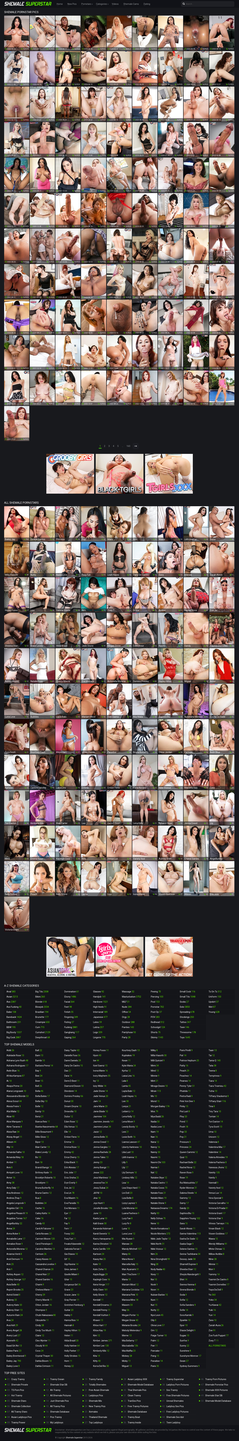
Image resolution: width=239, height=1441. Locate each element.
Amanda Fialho (16, 1152)
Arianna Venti (14, 1254)
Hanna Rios (71, 1320)
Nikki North (157, 1244)
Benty (39, 1111)
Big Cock (14, 1037)
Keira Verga (101, 1284)
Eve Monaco (72, 1208)
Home (60, 4)
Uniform (215, 996)
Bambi (40, 1060)
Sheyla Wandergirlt (190, 1274)
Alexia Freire (14, 1106)
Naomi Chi (158, 1162)
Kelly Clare (100, 1289)
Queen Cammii (189, 1152)
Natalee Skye (159, 1177)
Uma (212, 1132)
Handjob (99, 996)
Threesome (188, 1032)
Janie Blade (100, 1111)
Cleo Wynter (42, 1340)
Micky (126, 1361)
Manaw (127, 1244)
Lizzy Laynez (129, 1203)
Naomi (155, 1157)
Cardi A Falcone (44, 1228)
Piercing (157, 996)
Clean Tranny (134, 1395)
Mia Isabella (130, 1345)
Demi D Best (72, 1081)
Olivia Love (157, 1325)
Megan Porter (130, 1315)
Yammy (214, 1274)
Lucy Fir (126, 1223)
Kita (96, 1356)
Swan (184, 1361)
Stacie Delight (187, 1330)
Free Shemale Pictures (177, 1395)
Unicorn (214, 1137)
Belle (39, 1106)
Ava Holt (12, 1325)
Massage (128, 991)
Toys (185, 1037)
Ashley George (16, 1279)
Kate (97, 1264)
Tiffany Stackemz (219, 1096)
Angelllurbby (14, 1223)
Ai (9, 1081)
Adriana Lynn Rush (17, 1060)
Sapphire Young (190, 1218)
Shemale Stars (18, 1401)
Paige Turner (159, 1335)
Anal (11, 991)
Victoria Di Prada (218, 1208)
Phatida (185, 1091)
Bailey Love (13, 1366)
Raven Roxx (186, 1172)
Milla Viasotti (159, 1055)
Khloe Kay (99, 1330)
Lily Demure (129, 1172)
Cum (39, 1027)
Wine (213, 1259)
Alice (10, 1116)
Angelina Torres (17, 1218)
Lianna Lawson (131, 1142)
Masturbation (131, 996)
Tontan (214, 1116)
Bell (38, 1086)
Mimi (155, 1065)
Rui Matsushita (189, 1182)
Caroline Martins (45, 1249)
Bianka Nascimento (46, 1126)
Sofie (184, 1310)
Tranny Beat (134, 1417)
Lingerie (99, 1037)
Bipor (39, 1142)
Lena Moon (128, 1121)
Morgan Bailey (160, 1106)
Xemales (93, 1411)
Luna (126, 1228)
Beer (39, 1081)
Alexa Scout (14, 1101)
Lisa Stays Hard (131, 1188)
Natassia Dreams (161, 1208)
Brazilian (41, 1012)
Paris (155, 1366)
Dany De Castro (73, 1065)
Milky (154, 1050)
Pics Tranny (56, 1417)
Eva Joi (69, 1188)
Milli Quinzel (157, 1060)
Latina (98, 1027)
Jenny (97, 1162)
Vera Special (216, 1198)
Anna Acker (13, 1233)
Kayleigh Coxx (101, 1279)
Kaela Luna (100, 1218)
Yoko (213, 1300)
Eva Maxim (71, 1198)
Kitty (97, 1361)
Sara (184, 1223)
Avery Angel (14, 1330)
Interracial (100, 1012)
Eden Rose (71, 1121)
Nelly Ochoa (158, 1218)
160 (128, 446)
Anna (11, 1228)
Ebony (70, 996)
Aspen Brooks (15, 1289)
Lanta (126, 1086)
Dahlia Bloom (43, 1361)
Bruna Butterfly (44, 1188)
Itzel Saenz (100, 1065)
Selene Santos (188, 1249)
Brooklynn (41, 1182)
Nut (154, 1305)
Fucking (71, 1027)
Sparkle (185, 1320)
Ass (11, 1002)
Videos (115, 4)
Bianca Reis (42, 1121)
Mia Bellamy (129, 1340)
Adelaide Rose (15, 1055)
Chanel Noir (42, 1274)
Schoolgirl (158, 1027)
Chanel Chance (44, 1269)
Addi (10, 1050)
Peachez (186, 1076)
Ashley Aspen (15, 1274)
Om (154, 1330)
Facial (69, 1002)
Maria (126, 1279)
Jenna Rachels (102, 1152)
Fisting (69, 1022)
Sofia (184, 1300)
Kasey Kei (99, 1259)
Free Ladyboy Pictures (177, 1411)
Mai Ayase (128, 1238)
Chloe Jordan (43, 1305)
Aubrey (12, 1300)
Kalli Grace (100, 1223)
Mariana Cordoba (133, 1289)
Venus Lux (215, 1193)
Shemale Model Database (141, 1384)
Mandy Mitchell (131, 1249)
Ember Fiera (71, 1137)
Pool (155, 1002)
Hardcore (100, 1002)
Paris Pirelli (186, 1050)
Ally (10, 1147)
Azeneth (12, 1340)
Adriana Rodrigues (17, 1065)
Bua (38, 1198)
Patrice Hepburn (189, 1060)
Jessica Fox (100, 1182)
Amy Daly (13, 1188)
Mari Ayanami (130, 1269)
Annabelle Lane (16, 1238)
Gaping (70, 1037)
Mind (155, 1070)
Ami (9, 1167)
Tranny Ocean (57, 1379)
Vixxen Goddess (218, 1233)
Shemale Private (19, 1384)
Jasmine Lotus (102, 1126)
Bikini (40, 996)
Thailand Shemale (98, 1417)
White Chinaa (217, 1249)
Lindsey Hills (129, 1177)
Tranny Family (96, 1379)
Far (67, 1218)
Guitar (68, 1310)
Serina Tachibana (190, 1254)
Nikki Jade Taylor (161, 1238)
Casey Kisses (43, 1259)
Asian (12, 996)
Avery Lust (13, 1335)
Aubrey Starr (14, 1310)
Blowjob (42, 1007)
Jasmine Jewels (103, 1121)
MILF (126, 1002)
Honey (69, 1366)
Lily (125, 1167)
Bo (38, 1157)
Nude (127, 1007)
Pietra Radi (186, 1096)
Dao (67, 1070)
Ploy (183, 1116)
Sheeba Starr (188, 1269)
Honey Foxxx (101, 1050)
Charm (39, 1284)
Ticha (213, 1091)
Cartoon (40, 1254)
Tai (212, 1055)
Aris (9, 1269)
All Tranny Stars (19, 1411)
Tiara (213, 1081)
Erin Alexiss (71, 1167)
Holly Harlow (72, 1345)
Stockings (187, 1017)
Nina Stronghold (160, 1259)
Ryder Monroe (188, 1188)
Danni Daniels (72, 1060)
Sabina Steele (188, 1193)
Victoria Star (216, 1218)
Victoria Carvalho (219, 1203)
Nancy (155, 1147)
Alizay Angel (14, 1137)
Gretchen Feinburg (74, 1305)
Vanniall (213, 1182)
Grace (68, 1289)
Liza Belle (127, 1198)
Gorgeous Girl (72, 1284)
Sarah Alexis (187, 1228)
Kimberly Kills (101, 1350)
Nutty (155, 1310)
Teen (184, 1027)
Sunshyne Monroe (190, 1356)
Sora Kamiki (186, 1315)
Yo (212, 1294)
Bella (39, 1091)
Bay (38, 1070)
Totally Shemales (97, 1384)
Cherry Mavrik (43, 1300)
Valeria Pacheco (218, 1162)
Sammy (185, 1198)
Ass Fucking (14, 1007)
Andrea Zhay (14, 1198)
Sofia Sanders (188, 1305)
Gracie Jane (71, 1294)
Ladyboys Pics (96, 1395)
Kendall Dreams (102, 1305)
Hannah (69, 1325)
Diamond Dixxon (74, 1086)
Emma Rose (72, 1147)
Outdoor (128, 1022)
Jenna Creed (101, 1142)
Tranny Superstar (175, 1379)
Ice (96, 1060)
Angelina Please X (17, 1213)
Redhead (157, 1022)
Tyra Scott (215, 1126)
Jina (96, 1198)
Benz (39, 1116)
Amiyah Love (15, 1172)
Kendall (98, 1300)
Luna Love (128, 1233)
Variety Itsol (216, 1188)
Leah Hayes (129, 1096)
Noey (155, 1274)
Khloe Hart (100, 1325)
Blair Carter (42, 1147)
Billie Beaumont (44, 1132)
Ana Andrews (15, 1193)
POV (155, 1017)
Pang (155, 1356)
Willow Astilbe (216, 1254)
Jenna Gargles (102, 1147)
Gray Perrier (71, 1300)
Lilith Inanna (129, 1157)
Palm (155, 1340)
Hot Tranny (16, 1395)
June (97, 1213)
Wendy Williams (218, 1244)
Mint (154, 1081)
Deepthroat (42, 1037)
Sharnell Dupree (189, 1264)
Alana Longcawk (16, 1091)
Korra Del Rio (101, 1366)
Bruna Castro (43, 1193)
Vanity (213, 1177)
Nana (155, 1142)
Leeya (126, 1106)
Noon (155, 1289)
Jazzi (97, 1132)
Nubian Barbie (159, 1294)
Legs (97, 1032)
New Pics (72, 4)
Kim (96, 1335)
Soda (183, 1294)
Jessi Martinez (102, 1177)
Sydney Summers (190, 1366)
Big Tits (41, 991)
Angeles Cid (15, 1208)
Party (126, 1037)
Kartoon (98, 1254)
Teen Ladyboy (173, 1422)
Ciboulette (42, 1320)
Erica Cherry (71, 1157)
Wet (212, 1007)
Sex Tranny (172, 1390)
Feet (68, 1007)
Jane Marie (100, 1106)
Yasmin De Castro (218, 1279)
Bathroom (14, 1022)
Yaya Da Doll (216, 1289)
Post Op (156, 1012)
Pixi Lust (185, 1111)
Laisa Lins (128, 1076)
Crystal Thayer (44, 1356)
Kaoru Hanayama (103, 1238)
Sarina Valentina (190, 1233)
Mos (154, 1111)
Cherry (40, 1294)
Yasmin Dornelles (219, 1284)
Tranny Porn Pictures (215, 1379)
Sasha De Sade (189, 1238)
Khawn (98, 1320)
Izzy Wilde (99, 1086)
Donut (68, 1101)
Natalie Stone (158, 1203)
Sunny (184, 1345)
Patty (184, 1065)
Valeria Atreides (218, 1157)
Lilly (124, 1162)
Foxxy (69, 1233)
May (125, 1310)
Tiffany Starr (217, 1101)
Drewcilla (70, 1111)
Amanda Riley (15, 1157)
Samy (184, 1203)
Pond (184, 1121)
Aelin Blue (13, 1070)
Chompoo (41, 1310)
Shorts (156, 1032)
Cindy (39, 1325)
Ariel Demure (15, 1259)
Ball (38, 1050)
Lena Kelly (128, 1116)
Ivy (96, 1081)
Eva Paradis (71, 1203)
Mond (155, 1101)
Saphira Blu (187, 1213)
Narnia (155, 1167)
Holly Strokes (72, 1356)
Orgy (126, 1017)
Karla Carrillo (101, 1249)
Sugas (184, 1335)
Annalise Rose (15, 1244)
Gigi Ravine (71, 1264)
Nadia (155, 1121)
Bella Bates (42, 1096)
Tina (212, 1106)
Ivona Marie (100, 1070)
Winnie (213, 1264)
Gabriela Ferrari (72, 1249)
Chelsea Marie (44, 1289)
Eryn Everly (70, 1182)
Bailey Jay (14, 1361)
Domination (71, 991)
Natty (155, 1213)
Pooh (184, 1126)
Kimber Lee (101, 1345)
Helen (68, 1335)
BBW (11, 1027)
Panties (128, 1027)
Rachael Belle (188, 1162)
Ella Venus (71, 1126)
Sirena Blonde (188, 1289)
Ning (154, 1264)
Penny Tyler (187, 1086)
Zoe (212, 1330)
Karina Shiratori (102, 1244)
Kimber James (102, 1340)
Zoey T (214, 1340)
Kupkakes (128, 1055)
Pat (183, 1055)
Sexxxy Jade (188, 1259)
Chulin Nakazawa (45, 1315)
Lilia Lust (128, 1152)
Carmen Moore (45, 1238)
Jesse (98, 1172)
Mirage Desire (159, 1086)
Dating (147, 4)
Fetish (68, 1012)
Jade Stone (100, 1091)
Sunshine (185, 1350)
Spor (184, 1325)
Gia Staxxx (71, 1254)
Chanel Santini (44, 1279)
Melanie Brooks (131, 1325)
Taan (213, 1050)
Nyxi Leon (157, 1315)
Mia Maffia (129, 1350)
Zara (212, 1320)
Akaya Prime (14, 1086)
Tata (212, 1065)
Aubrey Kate (14, 1305)
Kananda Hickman (103, 1228)
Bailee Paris (14, 1350)
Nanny (155, 1152)
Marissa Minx (130, 1300)
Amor (11, 1177)
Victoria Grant (217, 1213)
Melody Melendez (132, 1330)
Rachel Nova (187, 1167)
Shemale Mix (95, 1401)
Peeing (156, 991)
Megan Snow (130, 1320)
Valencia (214, 1142)
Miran (156, 1091)
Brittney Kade (43, 1172)
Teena (213, 1070)
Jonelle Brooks (102, 1208)
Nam (155, 1132)
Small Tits (187, 996)
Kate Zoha (100, 1269)
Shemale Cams (131, 4)
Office (126, 1012)
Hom (68, 1361)
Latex (97, 1022)
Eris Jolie (70, 1172)
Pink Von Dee (187, 1101)
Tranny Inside (134, 1422)
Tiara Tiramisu (217, 1086)
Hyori (97, 1055)
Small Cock (187, 991)
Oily (153, 1320)
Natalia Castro (159, 1182)
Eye (67, 1213)
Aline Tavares (14, 1126)
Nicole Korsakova (160, 1228)
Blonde (41, 1002)
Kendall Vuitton (101, 1315)
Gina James (71, 1269)
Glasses (98, 991)
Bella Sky (41, 1101)
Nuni (154, 1300)
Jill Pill (97, 1193)
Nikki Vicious (158, 1249)
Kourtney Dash (131, 1050)
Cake (39, 1218)
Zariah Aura (216, 1325)
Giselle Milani (71, 1274)
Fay (67, 1223)
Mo (154, 1096)
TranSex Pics (134, 1401)
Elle (67, 1132)
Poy (183, 1137)
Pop (183, 1132)
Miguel (127, 1366)
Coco (39, 1350)
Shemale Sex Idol (175, 1417)
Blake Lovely (43, 1152)
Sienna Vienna (188, 1284)
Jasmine (99, 1116)
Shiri (183, 1279)
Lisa (125, 1182)
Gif (67, 1259)
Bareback (14, 1017)
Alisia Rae (13, 1132)
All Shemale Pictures (60, 1395)
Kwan (126, 1060)
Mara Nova (128, 1259)
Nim (154, 1254)
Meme (127, 1335)
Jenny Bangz (101, 1167)
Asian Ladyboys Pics (21, 1417)
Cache (40, 1208)
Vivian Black (216, 1228)
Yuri (212, 1315)
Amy (10, 1182)
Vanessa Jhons (218, 1167)
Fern (68, 1228)
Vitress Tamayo (219, 1223)
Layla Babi (128, 1091)
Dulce (68, 1116)
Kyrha (126, 1070)
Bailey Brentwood (16, 1356)
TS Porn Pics (17, 1390)
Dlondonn (70, 1091)
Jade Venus (100, 1096)
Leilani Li (127, 1111)
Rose (184, 1177)
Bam (39, 1055)
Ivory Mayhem (101, 1076)
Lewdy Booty (130, 1126)
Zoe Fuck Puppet (218, 1335)
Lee (125, 1101)
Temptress (215, 1076)
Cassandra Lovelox (45, 1264)
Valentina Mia (217, 1147)
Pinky (184, 1106)
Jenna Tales (100, 1157)
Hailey (68, 1315)
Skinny (157, 1037)
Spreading (187, 1012)
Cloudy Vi (41, 1345)
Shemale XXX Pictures (216, 1390)
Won (212, 1269)
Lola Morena (129, 1208)
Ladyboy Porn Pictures (177, 1384)
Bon (38, 1162)
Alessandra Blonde (18, 1096)
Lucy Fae (127, 1218)
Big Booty (14, 1032)
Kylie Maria (129, 1065)
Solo (185, 1007)
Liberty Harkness (132, 1147)
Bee (38, 1076)
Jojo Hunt (98, 1203)
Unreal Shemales (175, 1401)
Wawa (213, 1238)
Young (214, 1012)
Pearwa (185, 1081)
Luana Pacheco (130, 1213)
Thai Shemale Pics (137, 1390)
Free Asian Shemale (99, 1390)
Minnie (155, 1076)
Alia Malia (13, 1111)
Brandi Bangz (43, 1167)
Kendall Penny (101, 1310)
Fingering (71, 1017)
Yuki (212, 1310)
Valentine (215, 1152)
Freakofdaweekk (74, 1244)
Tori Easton (216, 1121)
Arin (10, 1264)
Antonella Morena (17, 1249)
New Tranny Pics (97, 1406)
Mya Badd (157, 1116)
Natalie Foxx (158, 1193)
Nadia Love (158, 1126)
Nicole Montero (160, 1233)
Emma (69, 1142)
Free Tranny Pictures (138, 1406)
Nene (155, 1223)
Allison (11, 1142)
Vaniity (214, 1172)
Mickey (127, 1356)
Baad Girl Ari (14, 1345)
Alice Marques (15, 1121)
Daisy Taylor (71, 1050)
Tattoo (185, 1022)
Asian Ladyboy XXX (137, 1379)
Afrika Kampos (16, 1076)
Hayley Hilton (72, 1330)
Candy (40, 1223)
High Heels (100, 1007)
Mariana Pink (130, 1294)
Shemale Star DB (58, 1384)
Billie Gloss (42, 1137)
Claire (39, 1335)
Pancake (157, 1350)
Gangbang (71, 1032)
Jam (97, 1101)
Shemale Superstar (74, 1438)
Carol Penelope (43, 1244)
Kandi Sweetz (101, 1233)
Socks (184, 1002)
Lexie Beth (129, 1137)
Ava (10, 1320)
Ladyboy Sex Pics (175, 1406)
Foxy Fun (70, 1238)
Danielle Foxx (72, 1055)
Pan (154, 1345)
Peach (184, 1070)
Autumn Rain (15, 1315)
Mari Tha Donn (131, 1274)
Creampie (42, 1022)
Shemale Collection (21, 1406)
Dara (68, 1076)
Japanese (100, 1017)
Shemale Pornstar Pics (216, 1384)
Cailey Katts (42, 1213)
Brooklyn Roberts (45, 1177)
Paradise (157, 1361)
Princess (185, 1147)
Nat (154, 1172)
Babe (11, 1012)
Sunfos (184, 1340)
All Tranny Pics (57, 1406)
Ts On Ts (215, 991)
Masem (127, 1305)
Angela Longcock (16, 1203)
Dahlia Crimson (44, 1366)
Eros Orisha (71, 1177)
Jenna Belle (100, 1137)
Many (126, 1254)
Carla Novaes (43, 1233)
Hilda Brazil (71, 1340)
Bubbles (40, 1203)
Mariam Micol (130, 1284)
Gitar (68, 1279)
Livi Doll (127, 1193)
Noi (154, 1279)
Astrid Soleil (13, 1294)
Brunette (42, 1017)
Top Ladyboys (96, 1422)
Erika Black (71, 1162)
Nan (154, 1137)
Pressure (185, 1142)
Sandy (184, 1208)
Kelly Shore (100, 1294)
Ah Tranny (55, 1390)
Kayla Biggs (100, 1274)
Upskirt (214, 1002)
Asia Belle (13, 1284)
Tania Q (215, 1060)
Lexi (125, 1132)
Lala (125, 1081)
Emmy (69, 1152)
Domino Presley (73, 1096)
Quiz (183, 1157)
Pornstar (157, 1007)
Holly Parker (71, 1350)
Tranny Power (18, 1422)
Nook (154, 1284)
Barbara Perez (44, 1065)
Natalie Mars (158, 1198)
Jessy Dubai (100, 1188)
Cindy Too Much (44, 1330)
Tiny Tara (215, 1111)
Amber (12, 1162)
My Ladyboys (56, 1422)
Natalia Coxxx (159, 1188)
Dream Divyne (72, 1106)
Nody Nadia (158, 1269)
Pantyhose (129, 1032)
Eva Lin (69, 1193)
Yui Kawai (215, 1305)
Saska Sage (186, 1244)
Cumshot (42, 1032)
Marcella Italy (130, 1264)
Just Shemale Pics (59, 1401)
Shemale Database (59, 1411)
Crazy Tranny (18, 1379)
